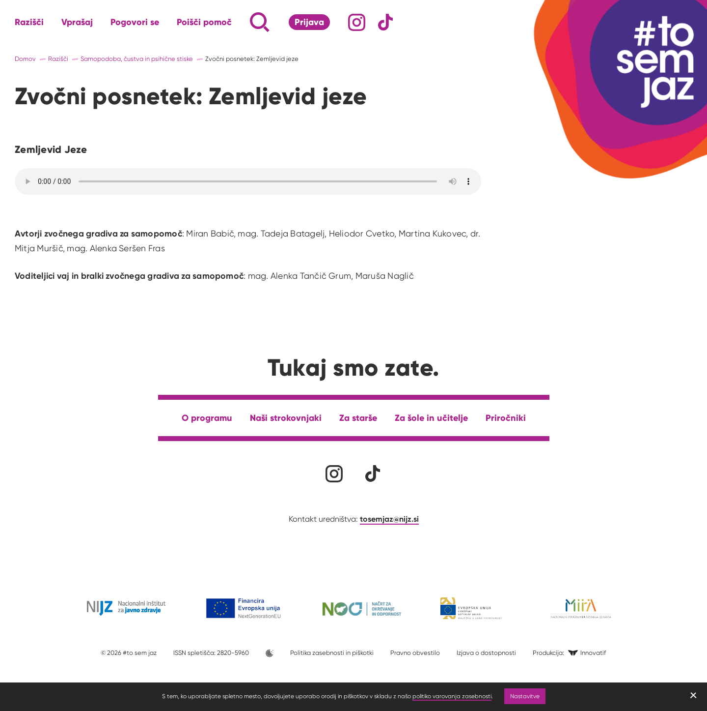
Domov (25, 58)
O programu (207, 417)
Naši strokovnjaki (286, 417)
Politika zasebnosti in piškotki (332, 652)
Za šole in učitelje (431, 417)
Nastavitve (525, 696)
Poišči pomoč (204, 22)
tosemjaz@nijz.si (389, 519)
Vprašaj (77, 22)
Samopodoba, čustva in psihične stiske (137, 58)
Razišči (29, 22)
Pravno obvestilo (415, 652)
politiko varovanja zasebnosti (451, 696)
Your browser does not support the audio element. (248, 181)
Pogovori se (134, 22)
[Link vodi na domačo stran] (648, 61)
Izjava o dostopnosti (486, 652)
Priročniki (506, 417)
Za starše (358, 417)
